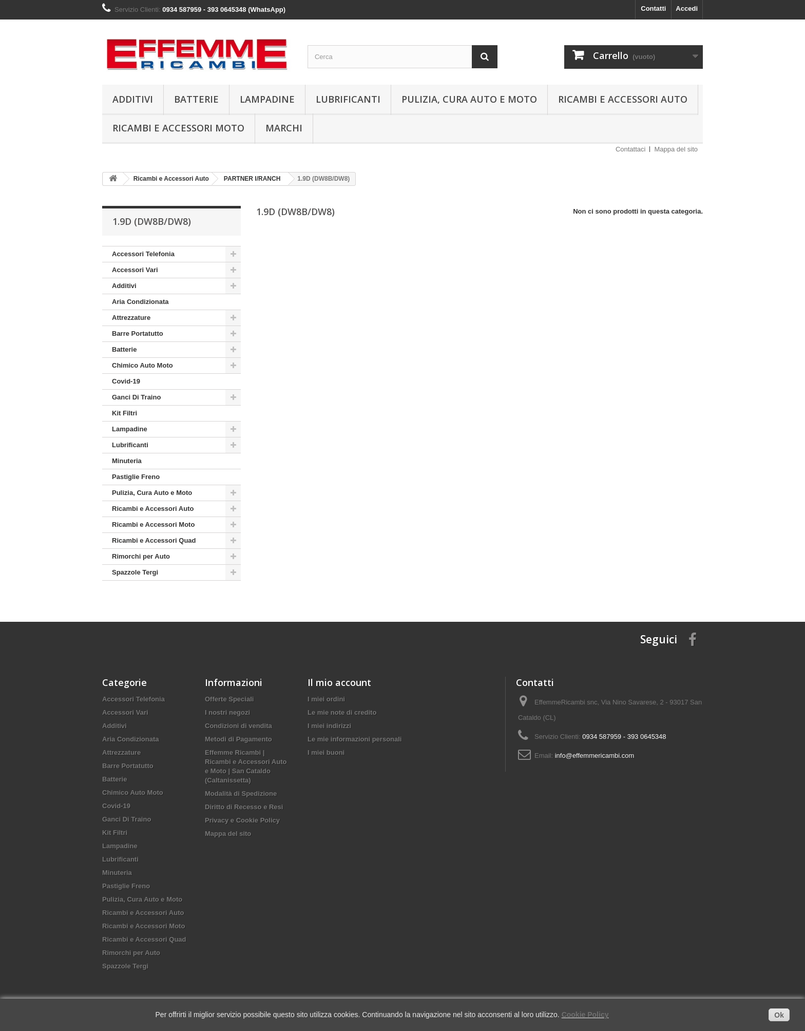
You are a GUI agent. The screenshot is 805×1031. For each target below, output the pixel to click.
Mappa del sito (676, 149)
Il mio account (339, 682)
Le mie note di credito (342, 712)
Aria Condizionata (140, 302)
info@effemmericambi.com (595, 755)
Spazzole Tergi (135, 572)
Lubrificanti (348, 99)
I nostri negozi (227, 712)
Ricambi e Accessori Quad (154, 540)
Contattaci (631, 149)
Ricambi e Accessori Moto (178, 128)
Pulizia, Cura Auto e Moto (469, 99)
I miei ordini (326, 699)
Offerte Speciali (229, 699)
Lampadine (267, 99)
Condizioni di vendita (238, 726)
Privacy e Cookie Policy (242, 820)
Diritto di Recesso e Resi (244, 807)
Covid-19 (126, 381)
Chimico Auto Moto (142, 365)
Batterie (196, 99)
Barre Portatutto (137, 333)
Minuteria (127, 461)
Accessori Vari (135, 270)
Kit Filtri (124, 413)
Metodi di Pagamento (238, 739)
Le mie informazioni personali (354, 739)
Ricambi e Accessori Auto (622, 99)
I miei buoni (326, 752)
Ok (779, 1015)
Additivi (132, 99)
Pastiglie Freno (136, 477)
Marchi (283, 128)
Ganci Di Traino (136, 397)
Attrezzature (131, 317)
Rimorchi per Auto (141, 556)
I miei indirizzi (329, 726)
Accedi (687, 8)
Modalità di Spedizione (241, 793)
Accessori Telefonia (143, 254)
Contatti (653, 8)
